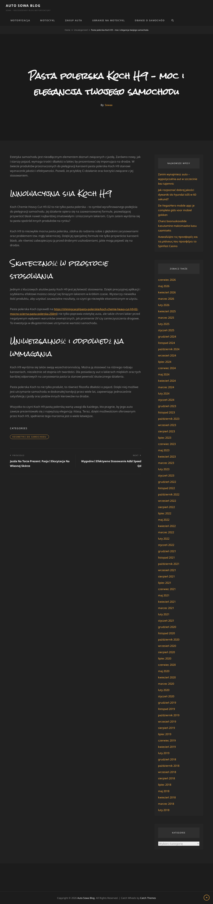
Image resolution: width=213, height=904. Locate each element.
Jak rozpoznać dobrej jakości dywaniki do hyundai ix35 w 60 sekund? (178, 194)
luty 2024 (164, 393)
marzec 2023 (166, 463)
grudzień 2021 (167, 551)
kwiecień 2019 (167, 746)
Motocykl (47, 20)
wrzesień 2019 (167, 721)
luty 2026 (164, 305)
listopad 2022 (167, 488)
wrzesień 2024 (167, 355)
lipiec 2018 (165, 784)
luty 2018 (164, 810)
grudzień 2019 (167, 702)
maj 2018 (164, 791)
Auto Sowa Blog (23, 5)
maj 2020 (164, 671)
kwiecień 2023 (167, 456)
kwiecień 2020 (167, 677)
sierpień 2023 (167, 431)
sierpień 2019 (167, 728)
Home (67, 30)
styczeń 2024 (166, 399)
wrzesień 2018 (167, 772)
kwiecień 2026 (167, 292)
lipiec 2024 (165, 362)
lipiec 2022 (165, 513)
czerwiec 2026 (167, 280)
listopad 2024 (167, 343)
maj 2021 (164, 595)
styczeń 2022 (166, 545)
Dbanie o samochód (150, 20)
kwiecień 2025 (167, 311)
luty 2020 (164, 690)
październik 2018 (169, 765)
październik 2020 (169, 639)
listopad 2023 (167, 412)
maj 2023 (164, 450)
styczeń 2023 (166, 475)
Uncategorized (81, 30)
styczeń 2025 (166, 330)
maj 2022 (164, 519)
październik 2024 (169, 349)
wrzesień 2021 (167, 570)
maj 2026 (164, 286)
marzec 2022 (166, 532)
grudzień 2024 (167, 336)
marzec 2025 (166, 317)
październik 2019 (169, 715)
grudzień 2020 (167, 627)
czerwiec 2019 (167, 740)
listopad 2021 (167, 557)
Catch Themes (148, 897)
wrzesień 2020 (167, 645)
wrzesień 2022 (167, 500)
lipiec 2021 (165, 582)
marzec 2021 (166, 608)
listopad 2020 (167, 633)
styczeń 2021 (166, 620)
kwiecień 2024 (167, 381)
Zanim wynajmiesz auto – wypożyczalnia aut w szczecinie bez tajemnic (178, 178)
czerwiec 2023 (167, 444)
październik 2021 (169, 563)
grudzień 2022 (167, 481)
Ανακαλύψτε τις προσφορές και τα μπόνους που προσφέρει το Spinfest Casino (178, 241)
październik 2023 (169, 418)
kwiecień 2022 (167, 526)
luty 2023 (164, 469)
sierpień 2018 (167, 778)
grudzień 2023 (167, 406)
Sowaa (108, 105)
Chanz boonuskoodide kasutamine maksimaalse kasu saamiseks (178, 225)
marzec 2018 (166, 803)
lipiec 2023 (165, 437)
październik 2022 (169, 494)
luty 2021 (164, 614)
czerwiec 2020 (167, 664)
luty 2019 (164, 753)
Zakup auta (73, 20)
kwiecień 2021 (167, 601)
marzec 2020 (166, 683)
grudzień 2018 (167, 759)
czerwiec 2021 (167, 589)
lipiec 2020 (165, 658)
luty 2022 (164, 538)
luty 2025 (164, 324)
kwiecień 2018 (167, 797)
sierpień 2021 (167, 576)
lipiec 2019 (165, 734)
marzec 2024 (166, 387)
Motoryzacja (20, 20)
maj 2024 (164, 374)
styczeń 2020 (166, 696)
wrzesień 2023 (167, 425)
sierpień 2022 (167, 507)
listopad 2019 (167, 709)
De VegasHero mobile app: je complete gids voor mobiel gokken (177, 210)
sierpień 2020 (167, 652)
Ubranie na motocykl (108, 20)
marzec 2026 (166, 299)
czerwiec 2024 (167, 368)
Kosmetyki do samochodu (29, 436)
